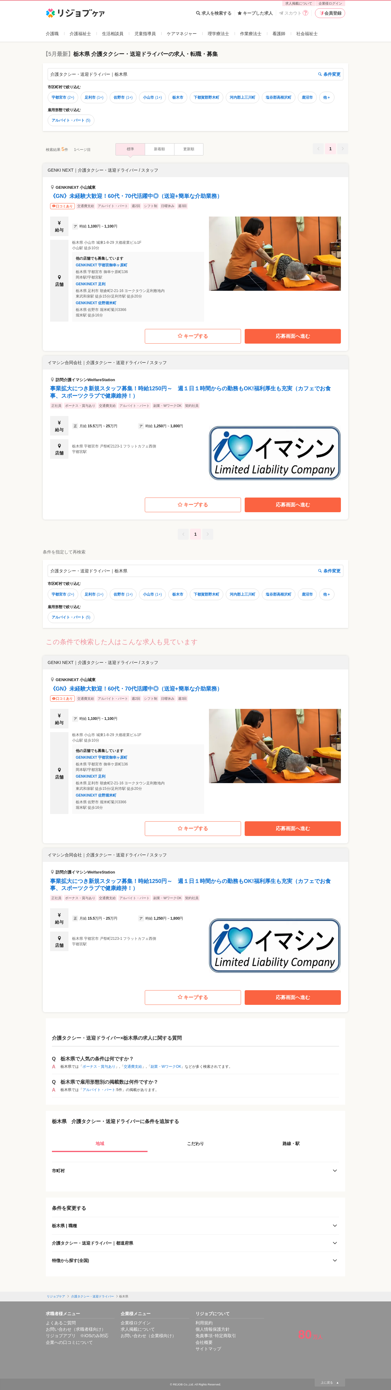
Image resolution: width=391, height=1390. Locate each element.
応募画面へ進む (293, 336)
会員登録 (330, 13)
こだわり (195, 1143)
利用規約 (204, 1322)
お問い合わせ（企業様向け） (148, 1335)
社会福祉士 (307, 33)
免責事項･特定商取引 (216, 1335)
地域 (100, 1143)
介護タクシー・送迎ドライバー (92, 1296)
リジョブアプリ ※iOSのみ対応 (77, 1335)
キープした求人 (255, 13)
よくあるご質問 (61, 1322)
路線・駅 (291, 1143)
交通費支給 (133, 1066)
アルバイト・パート (71, 120)
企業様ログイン (330, 3)
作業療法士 (250, 33)
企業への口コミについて (69, 1342)
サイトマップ (208, 1348)
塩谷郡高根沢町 (278, 97)
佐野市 (123, 97)
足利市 (94, 97)
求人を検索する (214, 13)
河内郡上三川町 (242, 97)
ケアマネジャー (182, 33)
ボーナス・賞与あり (98, 1066)
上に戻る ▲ (330, 1382)
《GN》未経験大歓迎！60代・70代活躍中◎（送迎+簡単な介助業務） (136, 196)
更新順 (188, 149)
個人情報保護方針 (213, 1329)
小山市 (152, 97)
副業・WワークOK (166, 1066)
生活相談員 (112, 33)
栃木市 (177, 97)
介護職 (52, 33)
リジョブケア (56, 1296)
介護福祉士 (80, 33)
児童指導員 (145, 33)
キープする (193, 336)
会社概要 (204, 1342)
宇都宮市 (63, 97)
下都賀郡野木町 (206, 97)
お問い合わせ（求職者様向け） (76, 1329)
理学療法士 (218, 33)
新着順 (159, 149)
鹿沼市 (307, 97)
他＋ (327, 97)
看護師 (278, 33)
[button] (195, 242)
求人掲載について (298, 3)
